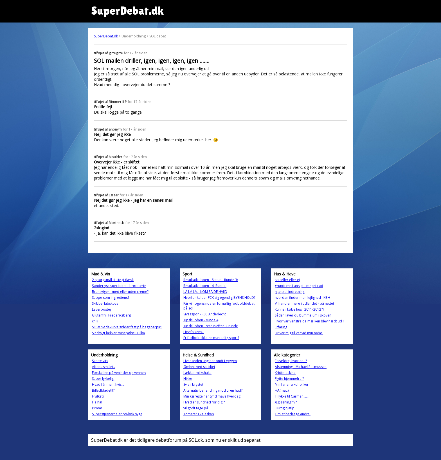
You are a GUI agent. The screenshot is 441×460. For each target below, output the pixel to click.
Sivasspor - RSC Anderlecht (204, 314)
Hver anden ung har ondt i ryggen (210, 360)
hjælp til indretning (290, 291)
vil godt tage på (195, 408)
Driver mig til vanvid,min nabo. (299, 333)
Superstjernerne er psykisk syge (117, 414)
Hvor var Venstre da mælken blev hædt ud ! (309, 321)
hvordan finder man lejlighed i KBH (302, 297)
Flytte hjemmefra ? (289, 378)
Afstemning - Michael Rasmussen (301, 366)
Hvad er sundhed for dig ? (204, 402)
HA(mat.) (282, 390)
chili (95, 321)
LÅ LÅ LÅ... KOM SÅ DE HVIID (205, 291)
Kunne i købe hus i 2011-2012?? (299, 309)
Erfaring (281, 327)
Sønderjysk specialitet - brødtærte (119, 285)
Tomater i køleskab (198, 414)
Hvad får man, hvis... (108, 384)
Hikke (187, 378)
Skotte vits (100, 360)
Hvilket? (98, 396)
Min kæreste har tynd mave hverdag (211, 396)
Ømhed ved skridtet (199, 366)
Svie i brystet (193, 384)
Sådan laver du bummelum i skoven (303, 315)
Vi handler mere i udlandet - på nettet (304, 303)
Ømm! (97, 408)
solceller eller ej (287, 279)
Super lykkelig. (103, 378)
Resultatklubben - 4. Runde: (204, 285)
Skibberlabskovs (105, 303)
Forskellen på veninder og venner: (119, 372)
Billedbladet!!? (103, 390)
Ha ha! (97, 402)
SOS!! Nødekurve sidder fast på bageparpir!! (127, 327)
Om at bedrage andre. (292, 414)
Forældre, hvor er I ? (291, 360)
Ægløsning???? (286, 402)
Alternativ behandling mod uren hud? (212, 390)
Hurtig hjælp (284, 408)
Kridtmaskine (285, 372)
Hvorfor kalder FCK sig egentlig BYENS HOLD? (219, 297)
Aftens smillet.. (103, 366)
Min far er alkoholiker (292, 384)
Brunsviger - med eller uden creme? (120, 291)
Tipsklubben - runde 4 (200, 320)
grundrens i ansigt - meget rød (299, 285)
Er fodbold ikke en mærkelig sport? (211, 337)
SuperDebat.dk (106, 36)
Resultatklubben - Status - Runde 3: (210, 279)
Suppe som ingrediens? (110, 297)
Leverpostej (101, 309)
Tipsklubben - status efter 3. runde (210, 326)
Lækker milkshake (197, 372)
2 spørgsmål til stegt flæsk (113, 279)
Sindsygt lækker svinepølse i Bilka (118, 333)
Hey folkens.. (193, 331)
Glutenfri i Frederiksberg (111, 315)
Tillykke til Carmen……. (292, 396)
